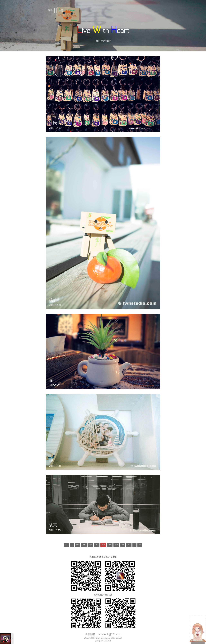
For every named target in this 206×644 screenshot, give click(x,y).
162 (128, 545)
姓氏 (53, 122)
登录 (50, 10)
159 (109, 545)
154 (77, 545)
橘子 (53, 299)
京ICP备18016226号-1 (103, 641)
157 (96, 545)
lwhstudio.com (98, 638)
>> (140, 545)
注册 (61, 10)
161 (122, 545)
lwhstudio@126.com (109, 634)
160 (116, 545)
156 (90, 545)
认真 (53, 524)
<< (66, 545)
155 (83, 545)
